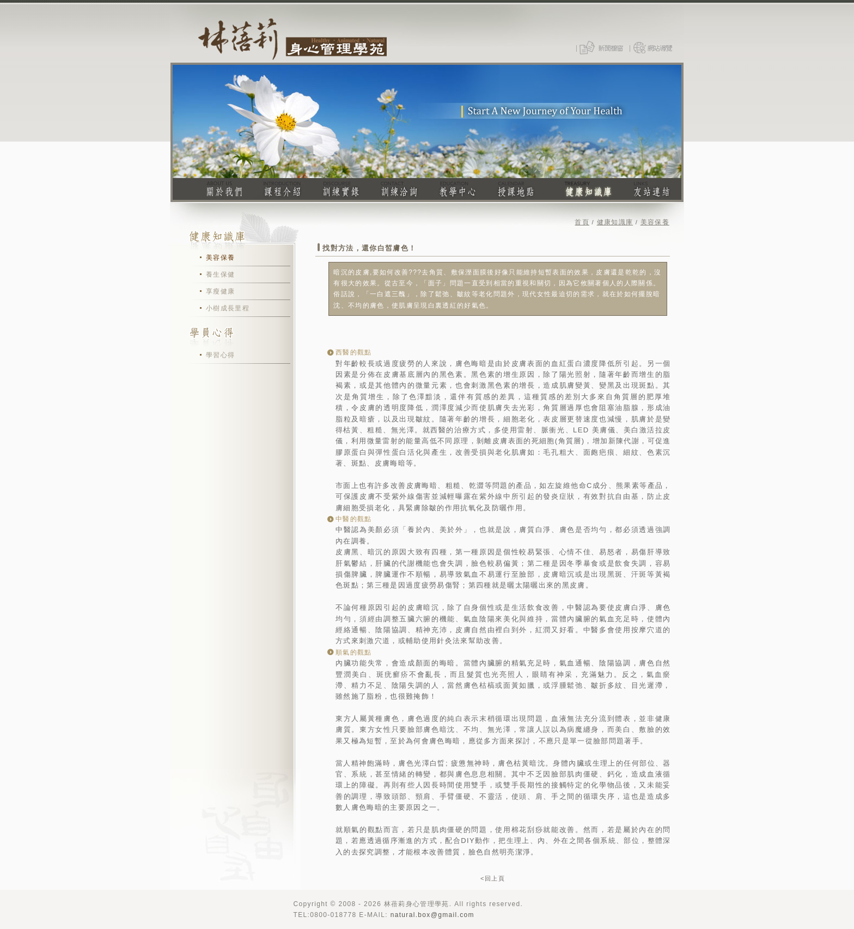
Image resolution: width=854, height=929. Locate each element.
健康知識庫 (615, 222)
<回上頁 (492, 878)
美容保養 (220, 257)
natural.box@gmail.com (432, 915)
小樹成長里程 (227, 308)
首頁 (582, 222)
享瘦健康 (220, 291)
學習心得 (220, 355)
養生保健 (220, 274)
